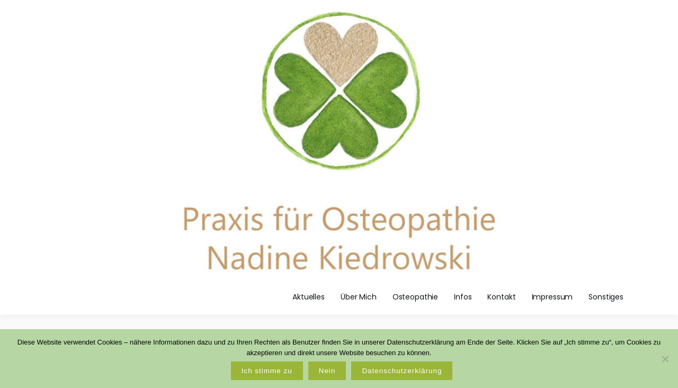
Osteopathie (415, 297)
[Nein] (664, 359)
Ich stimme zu (267, 371)
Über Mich (359, 297)
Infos (462, 297)
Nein (327, 371)
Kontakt (501, 297)
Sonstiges (605, 297)
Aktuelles (308, 297)
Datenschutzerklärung (402, 371)
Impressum (552, 297)
